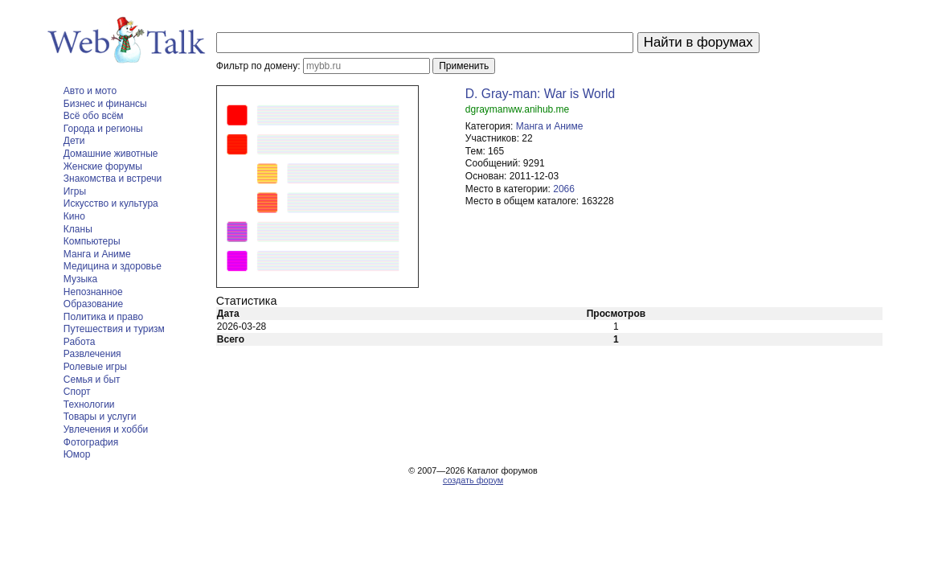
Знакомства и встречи (112, 178)
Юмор (77, 454)
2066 (564, 189)
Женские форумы (102, 166)
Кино (74, 216)
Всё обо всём (93, 115)
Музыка (80, 279)
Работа (79, 341)
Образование (93, 304)
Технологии (89, 404)
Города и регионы (103, 128)
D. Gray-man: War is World (540, 94)
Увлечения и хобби (105, 429)
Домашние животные (110, 153)
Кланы (77, 229)
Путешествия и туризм (114, 329)
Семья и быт (92, 379)
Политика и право (103, 316)
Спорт (77, 391)
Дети (74, 140)
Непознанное (93, 292)
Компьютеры (92, 241)
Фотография (90, 442)
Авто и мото (90, 90)
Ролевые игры (95, 366)
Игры (74, 191)
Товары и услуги (100, 416)
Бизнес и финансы (105, 103)
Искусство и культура (110, 203)
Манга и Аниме (97, 254)
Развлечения (92, 353)
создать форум (473, 480)
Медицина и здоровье (112, 266)
